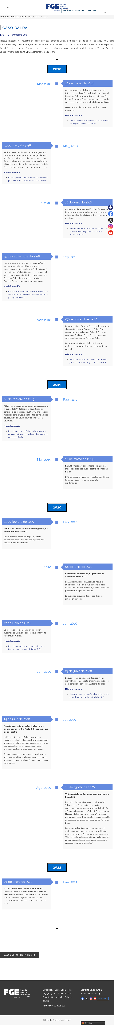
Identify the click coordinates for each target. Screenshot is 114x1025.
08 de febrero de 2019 (19, 399)
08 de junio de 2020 (78, 567)
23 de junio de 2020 (78, 671)
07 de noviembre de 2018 (82, 319)
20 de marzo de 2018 (79, 83)
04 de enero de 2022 (18, 881)
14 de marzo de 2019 (79, 459)
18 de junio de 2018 (78, 202)
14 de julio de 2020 (17, 719)
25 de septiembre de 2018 (22, 256)
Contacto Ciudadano (91, 990)
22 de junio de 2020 (17, 623)
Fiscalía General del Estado (16, 17)
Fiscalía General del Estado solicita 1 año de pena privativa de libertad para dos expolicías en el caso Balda (28, 434)
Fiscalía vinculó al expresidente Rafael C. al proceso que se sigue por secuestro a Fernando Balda (88, 231)
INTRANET (91, 11)
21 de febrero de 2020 (19, 521)
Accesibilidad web (90, 993)
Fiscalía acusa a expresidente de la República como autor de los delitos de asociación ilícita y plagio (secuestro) (28, 294)
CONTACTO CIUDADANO (73, 11)
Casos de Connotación (19, 955)
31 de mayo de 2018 (17, 145)
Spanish (87, 1023)
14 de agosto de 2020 (80, 787)
